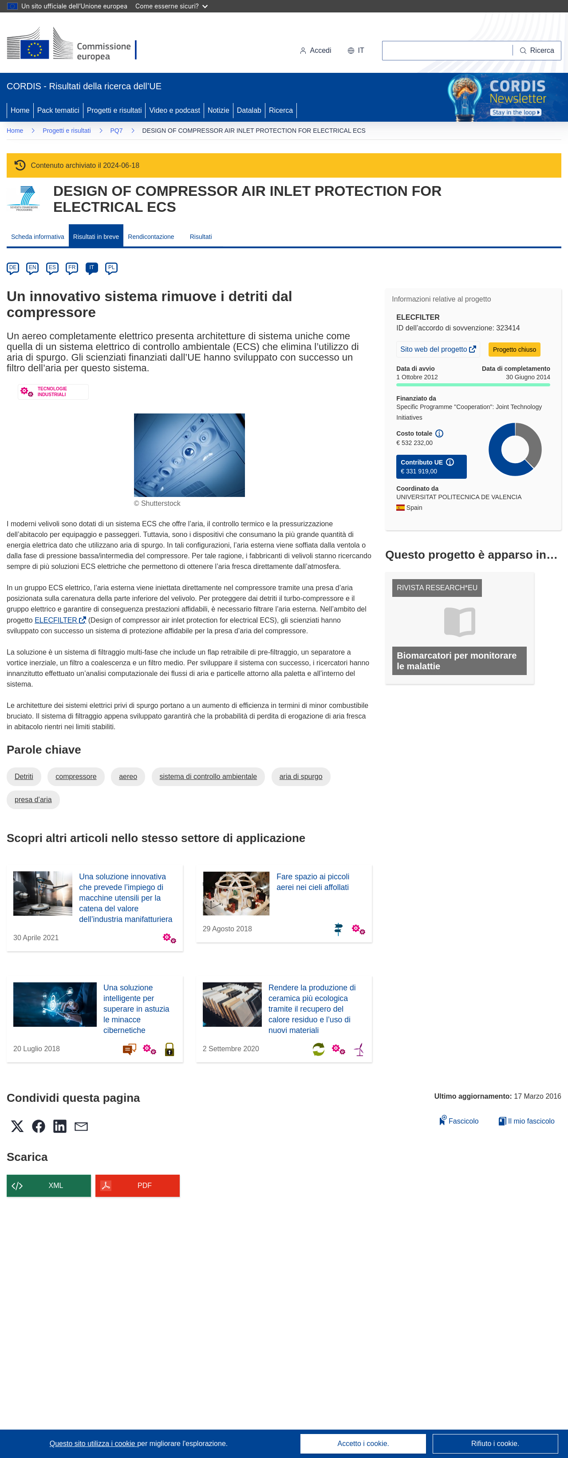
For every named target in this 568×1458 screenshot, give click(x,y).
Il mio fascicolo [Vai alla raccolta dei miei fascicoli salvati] (527, 1121)
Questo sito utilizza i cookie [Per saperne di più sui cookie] (93, 1443)
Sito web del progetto (434, 350)
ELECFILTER (58, 620)
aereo (128, 776)
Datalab (249, 110)
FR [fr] (71, 267)
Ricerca (281, 110)
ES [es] (52, 267)
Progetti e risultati (114, 110)
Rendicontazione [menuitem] (151, 236)
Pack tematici (58, 110)
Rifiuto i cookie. (495, 1443)
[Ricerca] (537, 50)
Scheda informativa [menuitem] (37, 236)
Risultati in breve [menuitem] (96, 236)
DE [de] (13, 267)
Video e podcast (174, 110)
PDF (145, 1185)
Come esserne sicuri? (171, 6)
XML (56, 1185)
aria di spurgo (301, 776)
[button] (355, 50)
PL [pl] (111, 267)
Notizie (218, 110)
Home (20, 110)
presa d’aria (33, 799)
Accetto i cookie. (364, 1443)
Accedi (315, 50)
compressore (75, 776)
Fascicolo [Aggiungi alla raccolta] (459, 1120)
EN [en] (32, 267)
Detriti (24, 776)
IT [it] (91, 267)
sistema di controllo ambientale (208, 776)
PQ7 (116, 130)
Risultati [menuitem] (201, 236)
